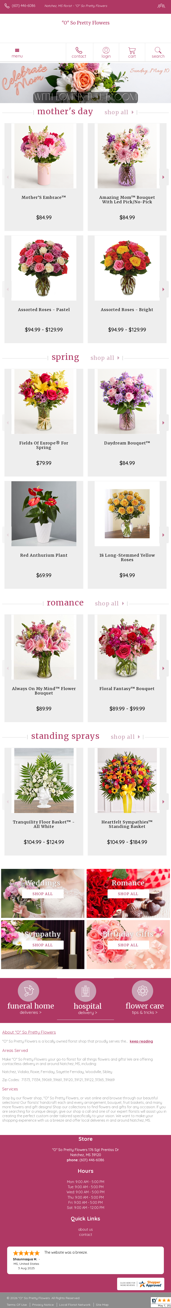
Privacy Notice (43, 1305)
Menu (17, 56)
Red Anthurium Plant (44, 555)
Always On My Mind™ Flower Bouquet (44, 691)
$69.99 (43, 575)
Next (164, 177)
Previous (7, 177)
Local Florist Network (74, 1305)
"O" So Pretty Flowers (86, 23)
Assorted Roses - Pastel (44, 309)
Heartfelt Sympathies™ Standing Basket (127, 824)
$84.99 (44, 217)
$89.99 (43, 708)
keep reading (141, 1041)
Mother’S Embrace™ (44, 197)
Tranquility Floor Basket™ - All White (44, 824)
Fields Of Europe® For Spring (43, 445)
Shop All (117, 112)
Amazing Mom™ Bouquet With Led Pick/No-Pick (127, 199)
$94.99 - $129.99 (44, 329)
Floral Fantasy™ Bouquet (127, 688)
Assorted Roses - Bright (127, 309)
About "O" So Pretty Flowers (29, 1032)
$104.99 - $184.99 (127, 842)
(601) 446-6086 (23, 5)
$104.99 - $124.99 (44, 842)
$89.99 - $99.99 (127, 708)
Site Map (102, 1305)
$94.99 (127, 575)
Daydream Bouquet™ (127, 443)
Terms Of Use (17, 1305)
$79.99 (43, 463)
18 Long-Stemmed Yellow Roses (127, 557)
